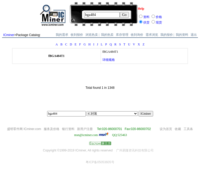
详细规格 (108, 60)
